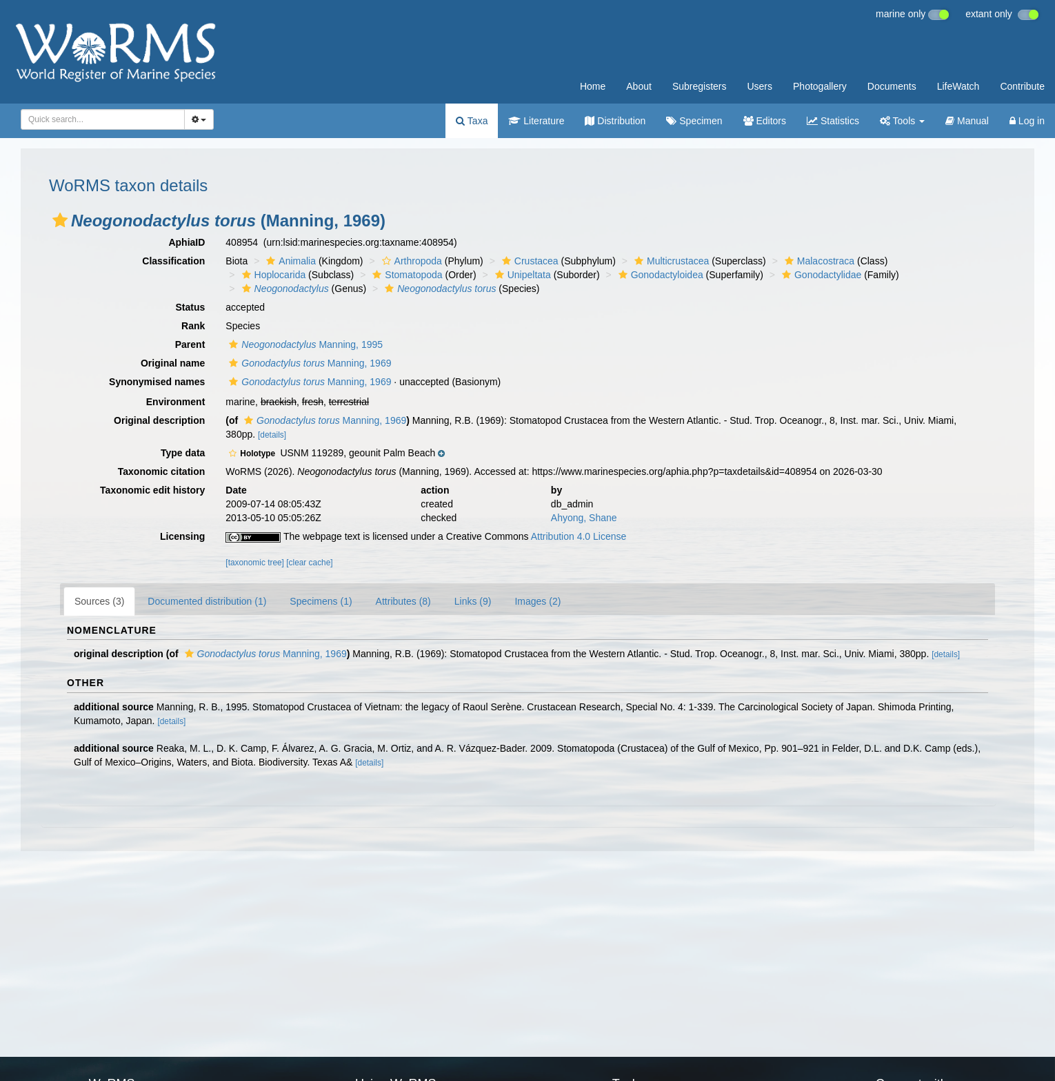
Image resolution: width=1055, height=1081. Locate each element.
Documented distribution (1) (207, 601)
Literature (536, 120)
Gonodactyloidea (659, 274)
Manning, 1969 (308, 363)
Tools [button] (902, 120)
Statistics (833, 120)
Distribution (615, 120)
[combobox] (103, 119)
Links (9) (473, 601)
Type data (183, 452)
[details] (272, 435)
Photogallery (820, 86)
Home (592, 86)
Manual (967, 120)
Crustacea (529, 260)
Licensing (182, 536)
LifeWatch (958, 86)
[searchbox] (98, 119)
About (639, 86)
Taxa (472, 120)
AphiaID (186, 242)
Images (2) (537, 601)
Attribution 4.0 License (579, 536)
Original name (173, 363)
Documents (891, 86)
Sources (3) (99, 601)
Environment (175, 401)
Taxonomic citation (161, 471)
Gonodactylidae (819, 274)
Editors (764, 120)
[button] (60, 220)
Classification (173, 260)
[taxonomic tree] (254, 562)
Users (759, 86)
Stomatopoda (405, 274)
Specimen (694, 120)
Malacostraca (817, 260)
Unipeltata (521, 274)
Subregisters (699, 86)
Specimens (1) (321, 601)
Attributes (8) (403, 601)
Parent (190, 344)
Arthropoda (410, 260)
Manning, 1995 (304, 344)
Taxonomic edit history (152, 490)
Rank (193, 325)
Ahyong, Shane (584, 517)
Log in (1027, 120)
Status (190, 307)
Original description (159, 420)
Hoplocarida (272, 274)
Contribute (1022, 86)
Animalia (289, 260)
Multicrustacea (670, 260)
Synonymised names (157, 381)
